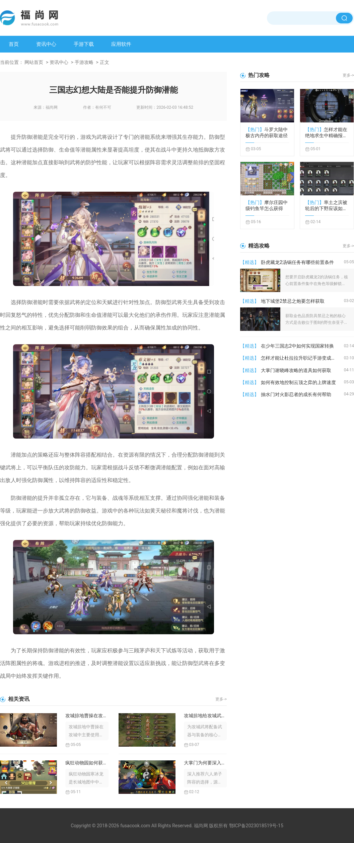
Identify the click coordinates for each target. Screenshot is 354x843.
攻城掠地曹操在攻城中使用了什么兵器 (87, 715)
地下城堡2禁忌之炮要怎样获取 (293, 301)
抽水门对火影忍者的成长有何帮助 (296, 394)
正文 (104, 62)
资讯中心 (46, 44)
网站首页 (33, 62)
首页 (14, 44)
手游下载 (84, 44)
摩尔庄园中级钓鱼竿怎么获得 (266, 205)
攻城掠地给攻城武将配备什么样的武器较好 (205, 715)
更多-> (221, 699)
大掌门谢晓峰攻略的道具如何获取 (296, 370)
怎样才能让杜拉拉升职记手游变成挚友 (301, 358)
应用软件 (121, 44)
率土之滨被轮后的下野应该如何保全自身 (326, 205)
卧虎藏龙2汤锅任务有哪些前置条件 (297, 262)
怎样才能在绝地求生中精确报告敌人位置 (326, 132)
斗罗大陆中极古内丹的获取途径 (266, 132)
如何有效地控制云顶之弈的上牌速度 (298, 382)
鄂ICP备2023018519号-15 (256, 825)
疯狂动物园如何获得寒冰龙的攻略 (87, 762)
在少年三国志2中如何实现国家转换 (297, 346)
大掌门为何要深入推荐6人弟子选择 (205, 762)
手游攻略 (84, 62)
